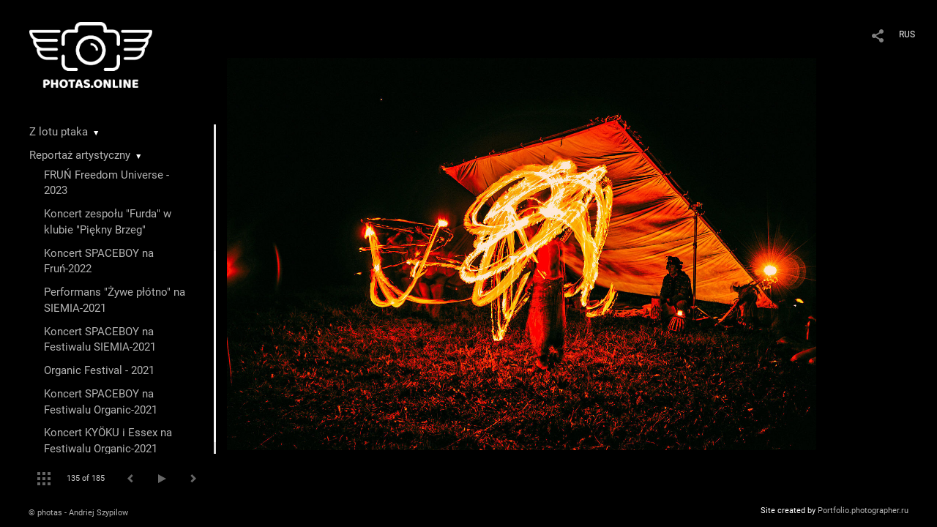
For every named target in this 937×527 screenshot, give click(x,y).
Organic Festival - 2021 (99, 370)
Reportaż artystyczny (79, 155)
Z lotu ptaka (58, 131)
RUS (907, 34)
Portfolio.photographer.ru (863, 510)
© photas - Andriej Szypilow (78, 512)
